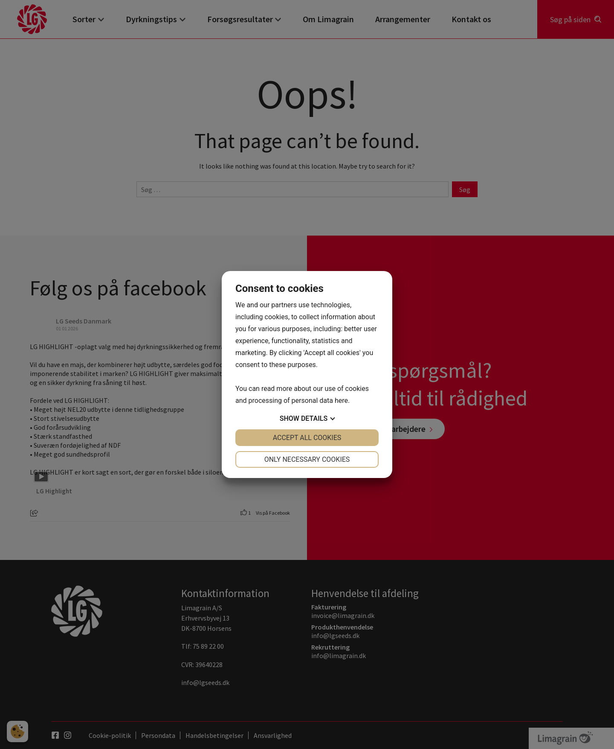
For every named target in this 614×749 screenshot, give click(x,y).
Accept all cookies (307, 438)
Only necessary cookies (307, 459)
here (341, 400)
